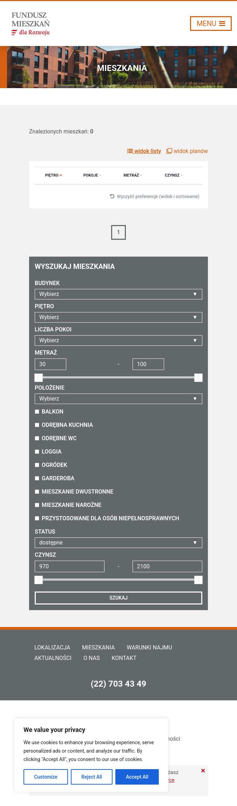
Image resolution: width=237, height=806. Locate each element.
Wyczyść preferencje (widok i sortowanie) (154, 196)
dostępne (50, 542)
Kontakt (123, 658)
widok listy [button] (144, 151)
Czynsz (174, 175)
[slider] (38, 378)
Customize (45, 777)
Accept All (137, 777)
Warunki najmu (149, 647)
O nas (91, 658)
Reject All (91, 777)
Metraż (133, 175)
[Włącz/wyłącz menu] (211, 23)
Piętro (53, 175)
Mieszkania (98, 647)
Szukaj (118, 598)
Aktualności (53, 658)
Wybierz (49, 294)
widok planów (187, 151)
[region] (91, 755)
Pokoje (92, 175)
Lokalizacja (52, 647)
